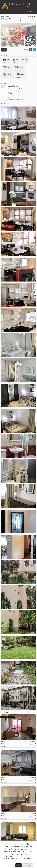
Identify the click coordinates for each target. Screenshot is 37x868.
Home (26, 11)
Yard (15, 60)
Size (6, 60)
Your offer (33, 11)
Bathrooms (8, 74)
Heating (20, 74)
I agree (18, 865)
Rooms (6, 67)
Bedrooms (19, 67)
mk (35, 1)
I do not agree (27, 865)
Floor (25, 60)
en (32, 1)
